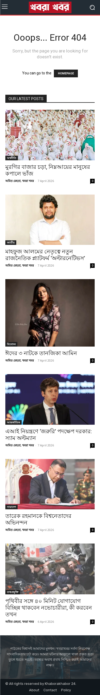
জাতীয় (11, 242)
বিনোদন (11, 344)
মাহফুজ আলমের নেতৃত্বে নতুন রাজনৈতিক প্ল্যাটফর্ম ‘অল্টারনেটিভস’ (45, 254)
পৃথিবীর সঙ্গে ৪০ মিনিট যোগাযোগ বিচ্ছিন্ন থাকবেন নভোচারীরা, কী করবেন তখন (48, 608)
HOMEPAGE (66, 73)
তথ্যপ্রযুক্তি (12, 592)
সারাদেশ (11, 507)
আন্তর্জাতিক (13, 422)
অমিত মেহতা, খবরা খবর (19, 181)
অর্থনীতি (11, 158)
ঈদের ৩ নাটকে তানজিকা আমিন (41, 353)
